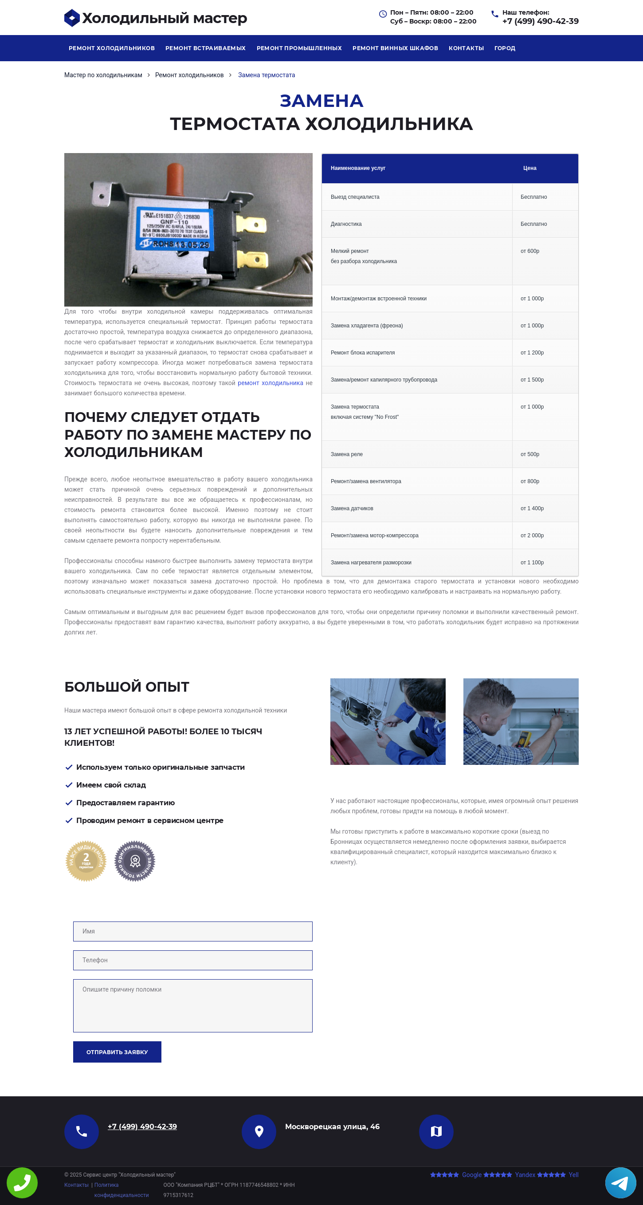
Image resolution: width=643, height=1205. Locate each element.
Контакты (466, 48)
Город (504, 48)
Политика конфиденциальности (121, 1190)
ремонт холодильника (270, 382)
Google (456, 1174)
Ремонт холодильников (112, 48)
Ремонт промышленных (299, 48)
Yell (558, 1174)
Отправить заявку (117, 1052)
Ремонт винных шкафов (395, 48)
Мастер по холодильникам (103, 75)
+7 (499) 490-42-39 (540, 21)
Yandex (509, 1174)
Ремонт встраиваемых (205, 48)
